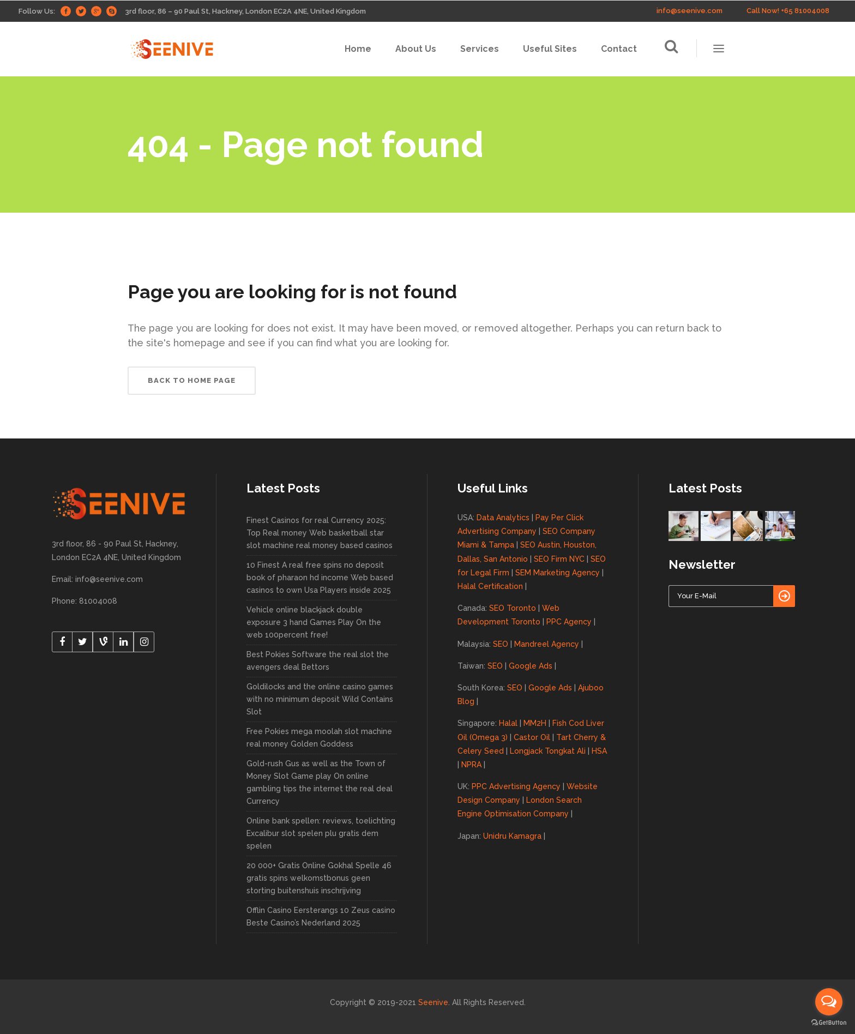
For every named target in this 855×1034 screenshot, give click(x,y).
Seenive (433, 1002)
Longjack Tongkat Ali (548, 751)
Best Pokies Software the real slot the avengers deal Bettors (317, 660)
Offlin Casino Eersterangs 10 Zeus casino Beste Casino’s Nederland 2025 (320, 916)
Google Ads (530, 666)
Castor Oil (532, 737)
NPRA (471, 764)
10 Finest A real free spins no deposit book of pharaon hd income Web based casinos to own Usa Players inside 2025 (319, 577)
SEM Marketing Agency (557, 572)
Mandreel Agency (546, 644)
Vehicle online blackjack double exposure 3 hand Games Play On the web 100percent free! (313, 622)
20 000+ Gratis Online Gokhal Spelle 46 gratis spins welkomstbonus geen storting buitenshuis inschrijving (319, 878)
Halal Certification (490, 586)
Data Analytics (503, 517)
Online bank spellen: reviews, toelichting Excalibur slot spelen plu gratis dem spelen (320, 833)
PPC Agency (569, 621)
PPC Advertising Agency (516, 786)
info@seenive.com (689, 11)
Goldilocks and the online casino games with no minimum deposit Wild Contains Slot (319, 699)
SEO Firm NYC (559, 559)
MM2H (534, 723)
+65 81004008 (805, 11)
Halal (508, 723)
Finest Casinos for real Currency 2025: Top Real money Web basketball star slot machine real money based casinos (319, 533)
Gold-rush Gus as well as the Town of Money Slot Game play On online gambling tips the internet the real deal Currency (319, 782)
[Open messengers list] (828, 1001)
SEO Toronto (512, 608)
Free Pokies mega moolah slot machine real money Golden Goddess (319, 737)
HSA (599, 751)
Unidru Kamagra (512, 836)
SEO (500, 644)
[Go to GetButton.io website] (828, 1022)
